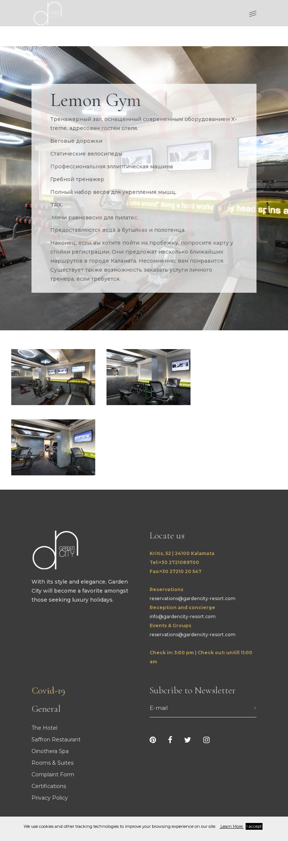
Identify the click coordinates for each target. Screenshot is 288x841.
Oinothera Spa (50, 751)
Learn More (231, 826)
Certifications (49, 786)
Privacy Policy (50, 797)
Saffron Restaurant (56, 739)
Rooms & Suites (53, 762)
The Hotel (44, 728)
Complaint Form (53, 774)
